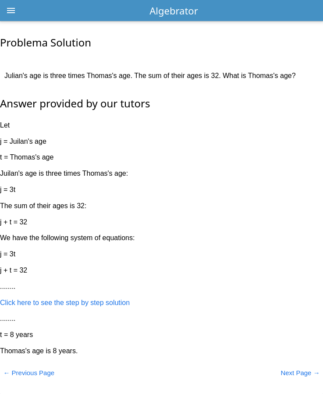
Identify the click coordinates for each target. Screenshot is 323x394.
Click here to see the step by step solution (65, 302)
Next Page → (299, 372)
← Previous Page (28, 372)
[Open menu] (11, 10)
